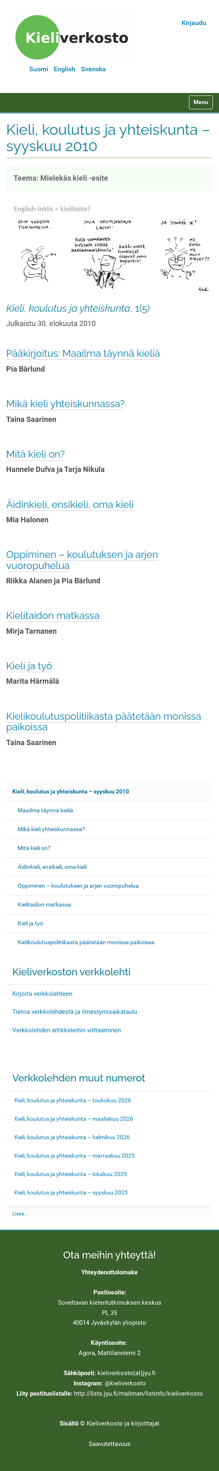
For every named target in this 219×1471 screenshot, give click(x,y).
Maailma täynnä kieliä (45, 810)
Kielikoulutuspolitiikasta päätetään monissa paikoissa (103, 721)
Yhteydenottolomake (109, 1272)
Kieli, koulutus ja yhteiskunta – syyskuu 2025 (71, 1192)
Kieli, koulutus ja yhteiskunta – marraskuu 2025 (74, 1155)
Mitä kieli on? (35, 454)
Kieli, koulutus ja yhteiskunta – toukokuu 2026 (72, 1100)
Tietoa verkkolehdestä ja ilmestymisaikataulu (74, 1011)
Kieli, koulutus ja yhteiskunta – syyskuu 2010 (70, 791)
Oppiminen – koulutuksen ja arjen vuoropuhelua (82, 560)
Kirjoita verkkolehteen (42, 993)
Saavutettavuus (110, 1444)
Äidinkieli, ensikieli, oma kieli (70, 504)
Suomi (38, 69)
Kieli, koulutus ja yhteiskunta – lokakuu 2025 (70, 1174)
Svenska (93, 69)
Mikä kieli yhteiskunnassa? (65, 404)
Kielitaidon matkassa (52, 615)
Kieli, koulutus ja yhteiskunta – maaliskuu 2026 (73, 1118)
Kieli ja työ (29, 666)
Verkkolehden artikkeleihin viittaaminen (66, 1030)
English (64, 69)
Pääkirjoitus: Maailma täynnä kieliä (83, 353)
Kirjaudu (194, 23)
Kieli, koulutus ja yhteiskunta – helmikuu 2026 (72, 1137)
